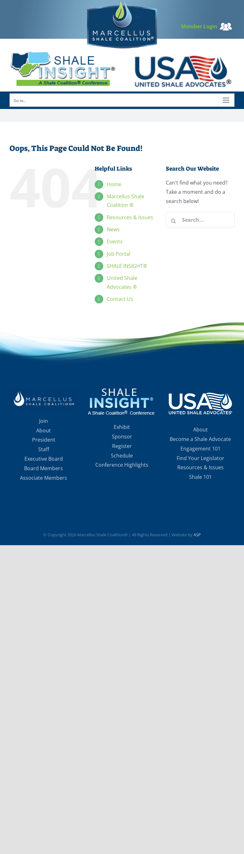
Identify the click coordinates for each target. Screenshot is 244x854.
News (113, 229)
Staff (43, 449)
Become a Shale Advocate (200, 439)
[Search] (174, 221)
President (43, 439)
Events (115, 241)
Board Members (43, 468)
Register (122, 446)
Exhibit (122, 427)
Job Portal (118, 253)
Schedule (122, 455)
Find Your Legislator (200, 458)
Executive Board (43, 458)
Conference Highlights (121, 464)
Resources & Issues (130, 217)
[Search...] (200, 220)
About (43, 430)
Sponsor (122, 436)
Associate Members (43, 477)
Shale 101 (200, 476)
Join (43, 420)
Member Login (206, 26)
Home (114, 184)
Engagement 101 (200, 448)
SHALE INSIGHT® (127, 265)
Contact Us (120, 298)
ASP (197, 535)
